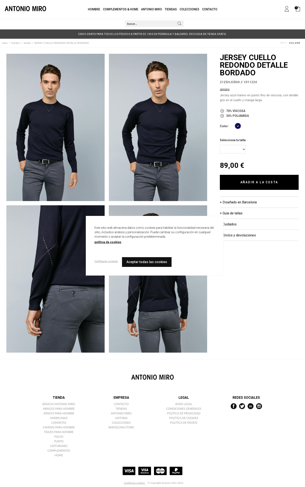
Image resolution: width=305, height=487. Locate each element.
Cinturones (58, 446)
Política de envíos (183, 422)
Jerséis (225, 89)
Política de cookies (183, 418)
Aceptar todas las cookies (146, 262)
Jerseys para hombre (58, 413)
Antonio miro (121, 413)
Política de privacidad (184, 413)
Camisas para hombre (59, 427)
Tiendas (121, 408)
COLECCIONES (189, 9)
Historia (121, 418)
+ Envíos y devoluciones (238, 235)
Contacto (121, 404)
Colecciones (121, 422)
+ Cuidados (228, 224)
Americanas (59, 418)
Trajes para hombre (58, 432)
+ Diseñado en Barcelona (238, 202)
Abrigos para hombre (59, 408)
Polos (58, 436)
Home (59, 455)
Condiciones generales (183, 408)
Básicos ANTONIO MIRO (58, 404)
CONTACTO (209, 9)
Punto (59, 441)
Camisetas (58, 422)
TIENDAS (171, 9)
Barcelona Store (121, 427)
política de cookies (107, 242)
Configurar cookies (134, 482)
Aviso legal (183, 404)
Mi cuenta (286, 8)
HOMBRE (94, 9)
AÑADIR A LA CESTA (259, 182)
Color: (224, 126)
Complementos (58, 450)
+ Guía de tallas (231, 213)
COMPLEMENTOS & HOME (120, 9)
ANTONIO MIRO (151, 9)
